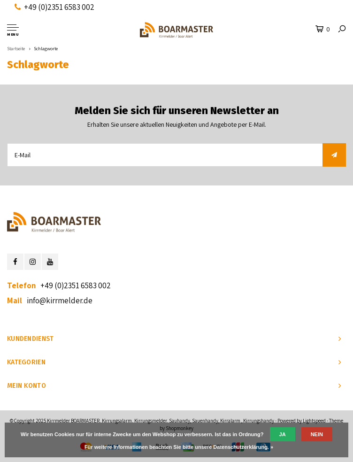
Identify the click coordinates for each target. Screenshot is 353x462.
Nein (317, 434)
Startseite (16, 49)
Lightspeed (314, 420)
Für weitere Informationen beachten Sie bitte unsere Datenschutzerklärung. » (178, 447)
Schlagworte (46, 49)
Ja (282, 434)
